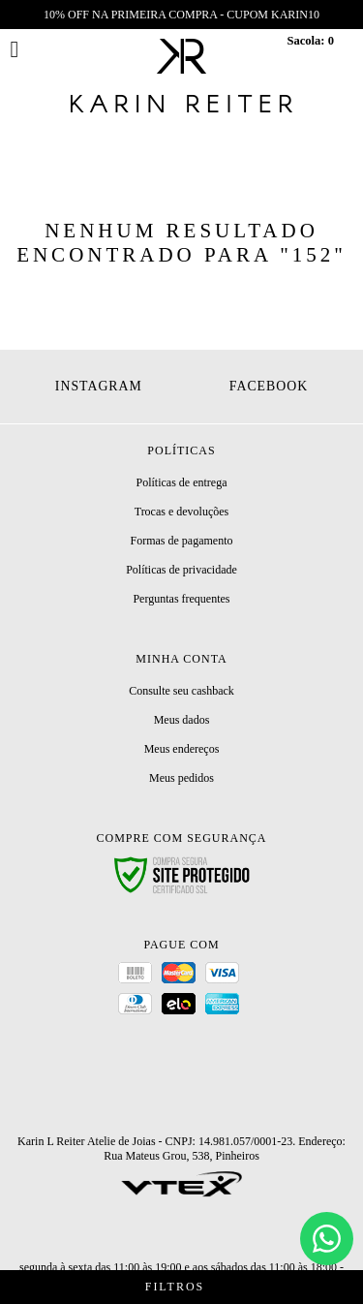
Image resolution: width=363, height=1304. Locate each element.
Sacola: (310, 40)
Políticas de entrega (181, 482)
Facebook (268, 386)
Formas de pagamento (182, 540)
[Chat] (326, 1238)
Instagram (98, 386)
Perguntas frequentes (181, 598)
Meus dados (182, 720)
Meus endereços (182, 749)
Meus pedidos (181, 778)
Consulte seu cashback (181, 691)
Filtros (181, 1287)
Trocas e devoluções (182, 511)
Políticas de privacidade (181, 569)
